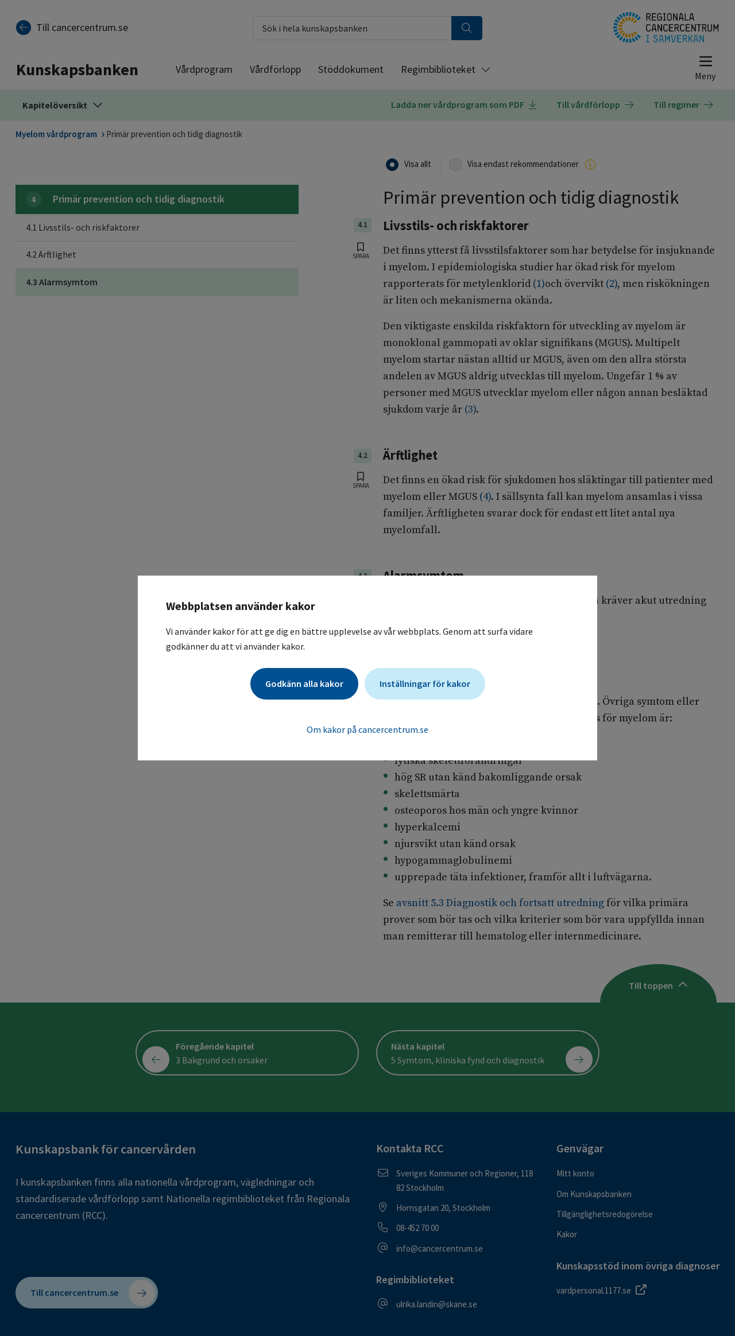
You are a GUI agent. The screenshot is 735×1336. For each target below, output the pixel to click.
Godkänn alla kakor (304, 683)
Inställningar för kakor (425, 683)
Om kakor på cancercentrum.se (367, 729)
